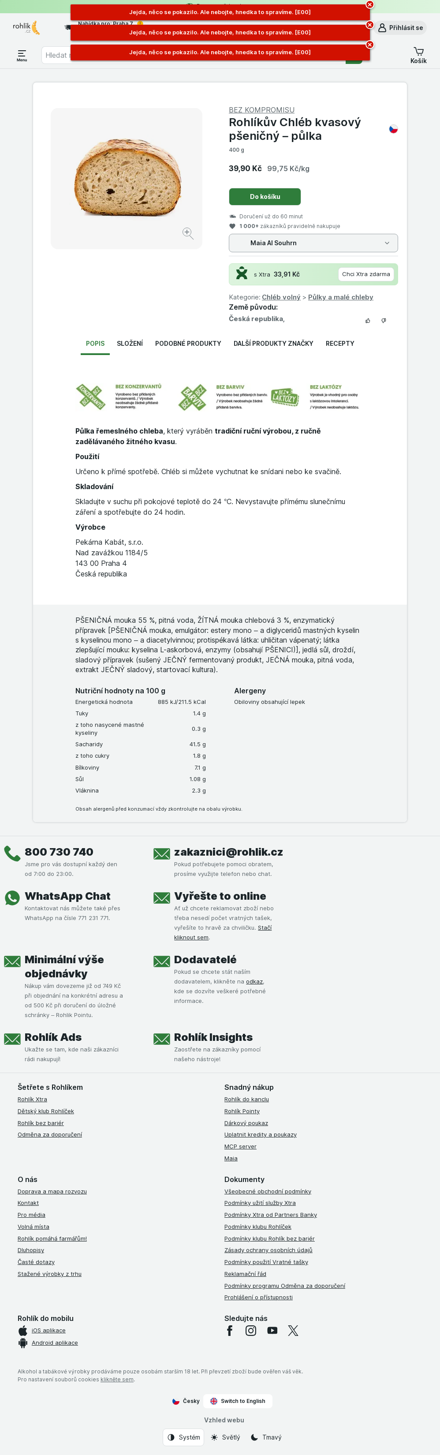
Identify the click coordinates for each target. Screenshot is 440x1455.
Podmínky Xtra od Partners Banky (270, 1214)
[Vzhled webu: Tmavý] (266, 1437)
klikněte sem (117, 1379)
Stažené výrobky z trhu (50, 1273)
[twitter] (293, 1330)
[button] (400, 28)
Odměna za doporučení (50, 1134)
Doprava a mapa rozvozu (52, 1191)
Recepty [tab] (340, 343)
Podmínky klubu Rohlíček (257, 1226)
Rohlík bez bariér (41, 1122)
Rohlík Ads (53, 1037)
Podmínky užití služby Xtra (260, 1202)
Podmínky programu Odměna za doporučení (284, 1285)
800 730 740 (59, 851)
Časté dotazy (36, 1261)
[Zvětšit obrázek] (189, 235)
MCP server (240, 1146)
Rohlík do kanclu (246, 1099)
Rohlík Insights (213, 1037)
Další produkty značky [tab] (273, 343)
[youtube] (272, 1330)
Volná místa (33, 1226)
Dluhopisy (31, 1249)
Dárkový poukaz (246, 1122)
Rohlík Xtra (32, 1099)
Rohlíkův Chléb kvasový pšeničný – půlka (313, 128)
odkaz (254, 981)
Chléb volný (281, 297)
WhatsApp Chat (68, 896)
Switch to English (237, 1401)
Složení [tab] (130, 343)
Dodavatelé (205, 959)
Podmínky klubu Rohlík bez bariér (269, 1238)
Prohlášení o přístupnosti (258, 1297)
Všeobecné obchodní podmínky (267, 1191)
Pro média (31, 1214)
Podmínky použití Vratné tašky (266, 1261)
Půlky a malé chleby (340, 297)
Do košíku (265, 196)
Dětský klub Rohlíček (46, 1111)
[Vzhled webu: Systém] (183, 1437)
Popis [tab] (95, 343)
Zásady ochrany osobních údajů (268, 1249)
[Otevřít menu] (22, 55)
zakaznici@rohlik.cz (228, 851)
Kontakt (28, 1202)
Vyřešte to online (220, 896)
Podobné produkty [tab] (188, 343)
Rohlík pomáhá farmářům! (52, 1238)
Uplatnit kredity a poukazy (260, 1134)
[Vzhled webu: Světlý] (225, 1437)
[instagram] (251, 1330)
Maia (231, 1158)
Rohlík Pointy (242, 1111)
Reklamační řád (245, 1273)
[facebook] (229, 1330)
